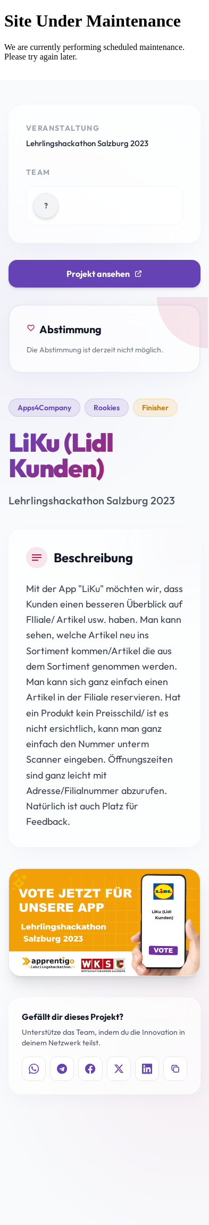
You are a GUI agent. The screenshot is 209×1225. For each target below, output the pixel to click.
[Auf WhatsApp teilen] (34, 1069)
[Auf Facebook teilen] (90, 1069)
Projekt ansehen (104, 273)
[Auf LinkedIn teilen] (147, 1069)
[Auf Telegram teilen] (62, 1069)
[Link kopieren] (175, 1069)
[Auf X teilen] (119, 1069)
